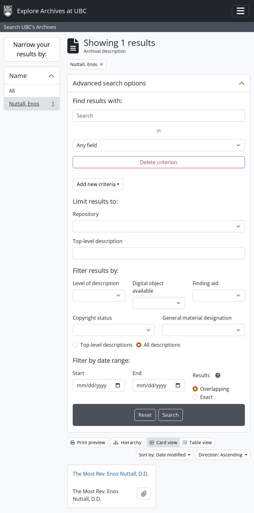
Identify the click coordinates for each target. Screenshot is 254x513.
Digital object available (148, 287)
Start (78, 373)
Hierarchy (127, 442)
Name (18, 75)
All (12, 90)
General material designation (197, 317)
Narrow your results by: (31, 49)
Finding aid (205, 283)
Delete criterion (158, 162)
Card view (163, 442)
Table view (197, 442)
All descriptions (162, 344)
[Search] (159, 116)
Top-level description (97, 241)
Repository (86, 214)
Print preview (87, 442)
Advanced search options (109, 83)
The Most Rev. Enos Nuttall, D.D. (111, 473)
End (137, 373)
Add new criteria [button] (96, 184)
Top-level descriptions (106, 344)
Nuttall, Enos (31, 105)
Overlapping (214, 388)
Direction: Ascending (221, 455)
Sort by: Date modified (163, 455)
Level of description (96, 283)
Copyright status (92, 317)
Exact (206, 397)
